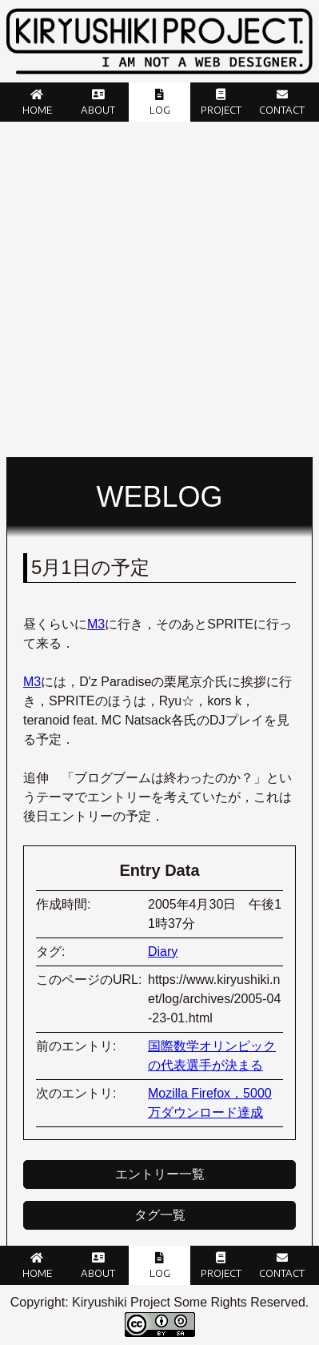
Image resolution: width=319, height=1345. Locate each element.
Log (160, 110)
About (98, 110)
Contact (282, 110)
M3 (96, 624)
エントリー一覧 (160, 1174)
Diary (162, 951)
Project (221, 110)
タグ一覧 (159, 1215)
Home (37, 110)
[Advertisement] (159, 289)
